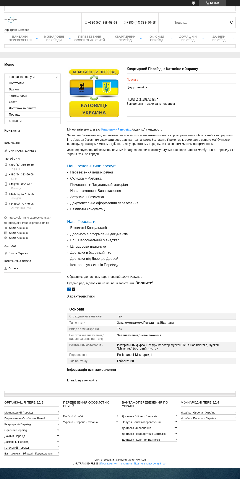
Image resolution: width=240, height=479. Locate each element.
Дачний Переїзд (218, 38)
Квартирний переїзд (125, 38)
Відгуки (14, 89)
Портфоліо (16, 83)
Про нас (14, 114)
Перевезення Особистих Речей (89, 38)
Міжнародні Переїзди (54, 38)
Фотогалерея (18, 95)
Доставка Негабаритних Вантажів (144, 433)
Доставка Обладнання (136, 428)
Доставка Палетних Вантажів (141, 439)
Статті (13, 102)
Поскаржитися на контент (116, 463)
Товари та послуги (21, 76)
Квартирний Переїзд (17, 424)
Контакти (15, 121)
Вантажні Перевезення (20, 38)
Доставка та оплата (22, 108)
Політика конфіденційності (150, 463)
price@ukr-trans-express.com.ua (28, 222)
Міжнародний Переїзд (18, 412)
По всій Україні (73, 416)
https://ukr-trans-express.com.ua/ (30, 217)
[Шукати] (232, 22)
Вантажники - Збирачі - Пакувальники (28, 453)
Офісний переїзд (156, 38)
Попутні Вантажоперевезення (141, 422)
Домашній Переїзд (188, 38)
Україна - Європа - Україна (80, 422)
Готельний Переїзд (16, 447)
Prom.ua (141, 459)
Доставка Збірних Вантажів (139, 416)
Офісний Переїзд (15, 430)
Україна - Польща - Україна (198, 418)
